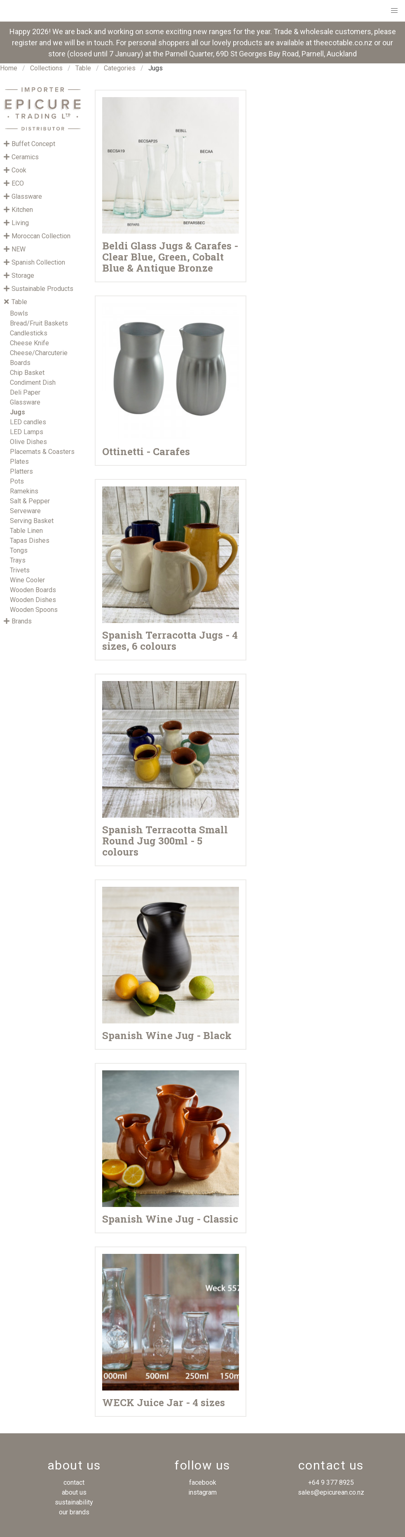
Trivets (20, 570)
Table (83, 68)
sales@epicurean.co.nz (331, 1492)
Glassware (25, 402)
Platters (21, 471)
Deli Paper (25, 392)
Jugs (17, 412)
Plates (19, 461)
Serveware (25, 511)
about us (74, 1492)
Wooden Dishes (33, 600)
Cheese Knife (29, 343)
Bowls (19, 313)
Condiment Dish (33, 382)
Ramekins (24, 491)
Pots (17, 481)
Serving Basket (32, 521)
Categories (120, 68)
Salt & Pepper (30, 501)
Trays (18, 560)
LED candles (28, 422)
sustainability (74, 1502)
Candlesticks (28, 333)
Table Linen (26, 531)
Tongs (19, 550)
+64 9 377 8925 (331, 1482)
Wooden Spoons (34, 610)
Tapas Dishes (29, 540)
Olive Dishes (28, 442)
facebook (202, 1482)
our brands (74, 1512)
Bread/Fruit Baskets (39, 323)
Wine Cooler (27, 580)
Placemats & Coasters (42, 452)
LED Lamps (26, 432)
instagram (202, 1492)
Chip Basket (27, 373)
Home (8, 68)
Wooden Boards (33, 590)
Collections (46, 68)
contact (73, 1482)
